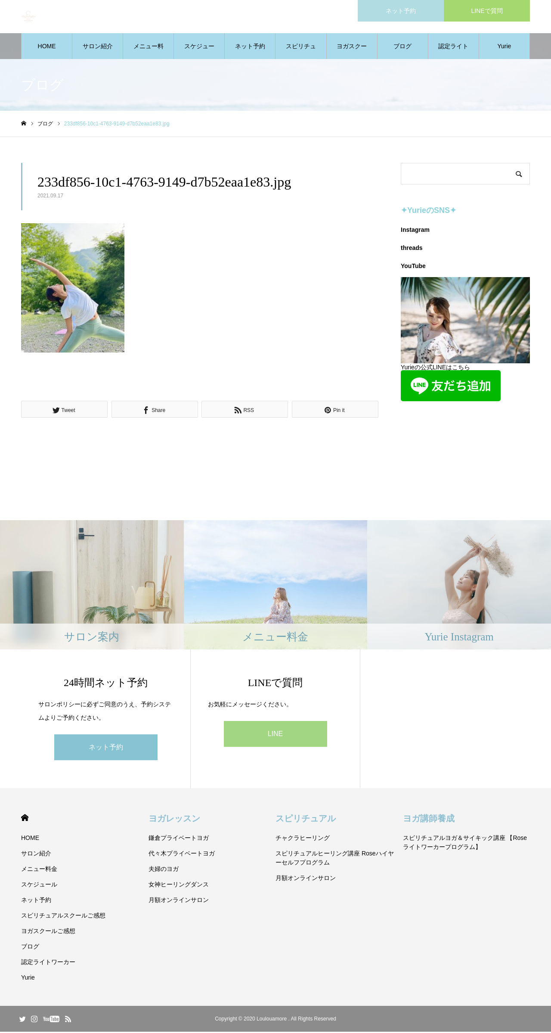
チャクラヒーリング (303, 839)
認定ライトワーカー (453, 52)
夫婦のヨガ (164, 870)
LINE (275, 735)
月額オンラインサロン (179, 901)
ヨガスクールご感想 (352, 52)
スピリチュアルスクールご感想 (301, 52)
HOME (47, 47)
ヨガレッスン (174, 819)
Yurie (504, 47)
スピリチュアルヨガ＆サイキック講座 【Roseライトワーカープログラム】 (465, 844)
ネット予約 (250, 47)
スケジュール (199, 52)
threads (412, 249)
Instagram (415, 231)
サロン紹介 (98, 47)
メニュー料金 (148, 52)
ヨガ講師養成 (429, 819)
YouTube (413, 267)
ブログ (402, 47)
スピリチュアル (306, 819)
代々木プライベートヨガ (182, 854)
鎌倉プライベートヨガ (179, 839)
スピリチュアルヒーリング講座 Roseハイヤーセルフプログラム (335, 859)
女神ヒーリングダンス (179, 885)
